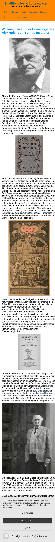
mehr (27, 528)
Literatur (43, 12)
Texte (23, 12)
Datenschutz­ (9, 17)
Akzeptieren (27, 520)
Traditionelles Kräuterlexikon (26, 3)
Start (6, 12)
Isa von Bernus (44, 393)
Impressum (22, 17)
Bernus (15, 12)
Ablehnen (27, 513)
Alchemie (33, 12)
